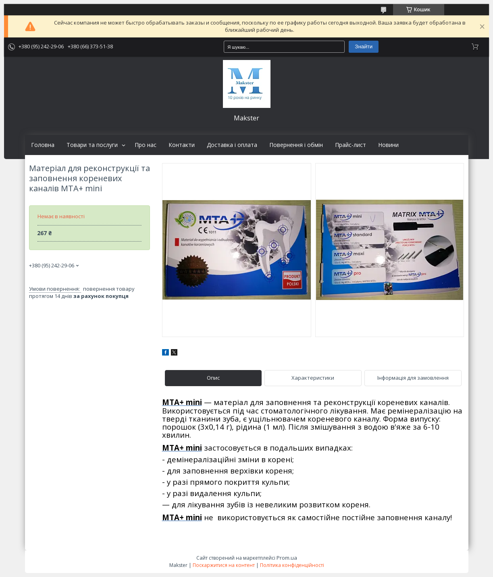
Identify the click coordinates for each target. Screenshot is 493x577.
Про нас (145, 145)
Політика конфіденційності (292, 565)
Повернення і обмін (296, 145)
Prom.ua (287, 557)
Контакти (181, 145)
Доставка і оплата (232, 145)
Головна (42, 145)
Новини (388, 145)
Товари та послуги (92, 145)
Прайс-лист (350, 145)
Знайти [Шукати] (363, 46)
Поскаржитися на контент (224, 565)
